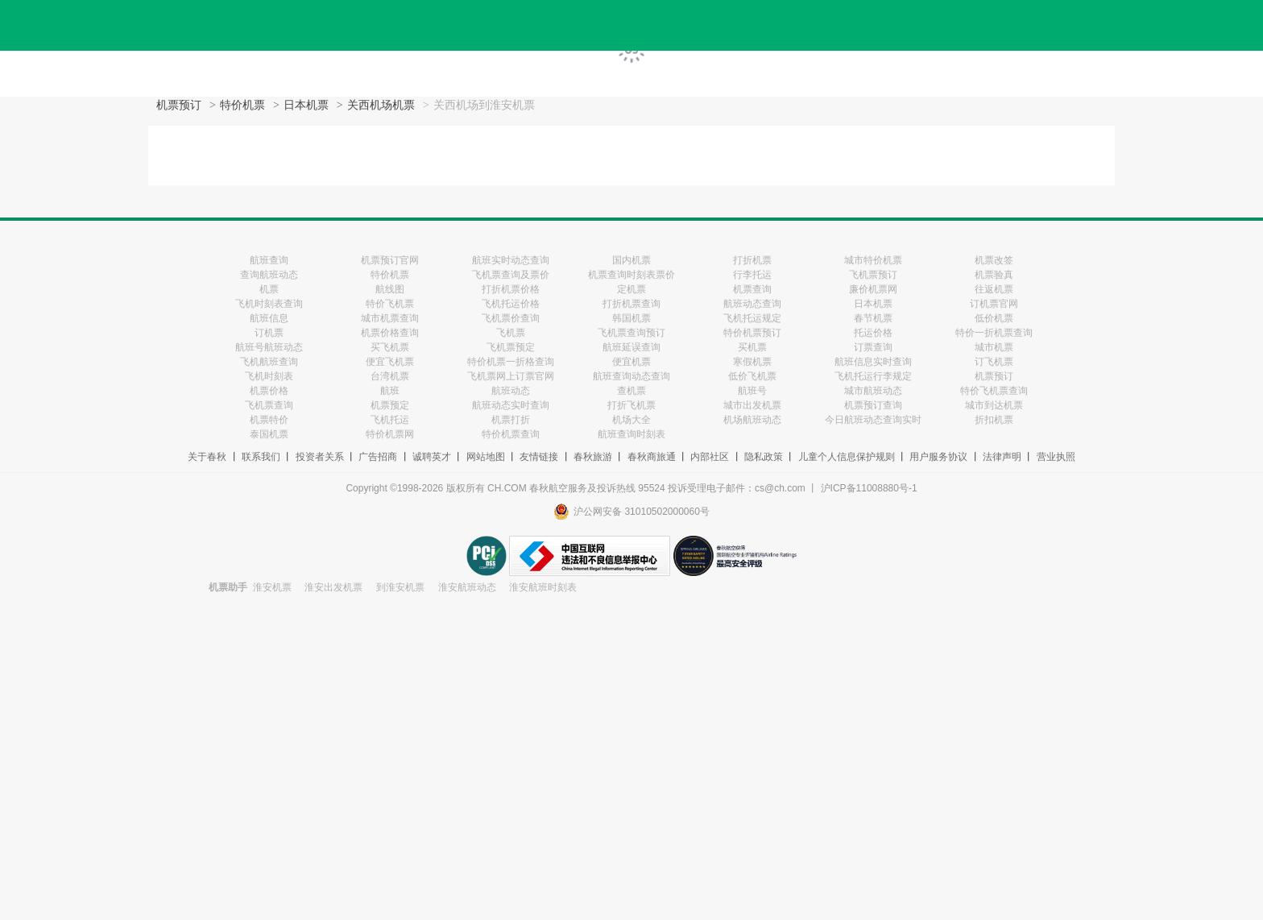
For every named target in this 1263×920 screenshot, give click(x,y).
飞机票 (510, 332)
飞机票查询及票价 (510, 274)
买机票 (752, 347)
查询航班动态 (269, 274)
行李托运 (752, 274)
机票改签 (994, 260)
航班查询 (269, 260)
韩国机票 (631, 318)
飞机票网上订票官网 (510, 376)
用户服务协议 (938, 456)
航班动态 (510, 390)
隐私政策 (763, 456)
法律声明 (1002, 456)
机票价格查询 (390, 332)
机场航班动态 (752, 419)
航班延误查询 (631, 347)
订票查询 (873, 347)
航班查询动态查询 (631, 376)
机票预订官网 (390, 260)
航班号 (752, 390)
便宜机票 (631, 361)
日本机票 (306, 105)
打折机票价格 (511, 289)
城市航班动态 (873, 390)
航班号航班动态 (269, 347)
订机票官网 (994, 303)
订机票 (269, 332)
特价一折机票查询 (994, 332)
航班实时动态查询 (510, 260)
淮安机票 (272, 587)
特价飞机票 (390, 303)
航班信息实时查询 (873, 361)
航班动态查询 (752, 303)
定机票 (631, 289)
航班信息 (269, 318)
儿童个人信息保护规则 (846, 456)
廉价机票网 (873, 289)
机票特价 (269, 419)
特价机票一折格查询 (510, 361)
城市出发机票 (752, 405)
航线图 (389, 289)
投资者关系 (320, 456)
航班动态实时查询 (510, 405)
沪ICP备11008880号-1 (869, 488)
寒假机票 (752, 361)
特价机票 (242, 105)
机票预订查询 (873, 405)
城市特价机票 (873, 260)
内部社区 (709, 456)
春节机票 (873, 318)
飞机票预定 (511, 347)
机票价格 (269, 390)
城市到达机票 (994, 405)
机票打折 (510, 419)
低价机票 (994, 318)
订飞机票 (994, 361)
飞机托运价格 (511, 303)
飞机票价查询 (511, 318)
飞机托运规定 (752, 318)
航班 (390, 390)
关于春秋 (207, 456)
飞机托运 (390, 419)
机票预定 (390, 405)
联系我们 (261, 456)
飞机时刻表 (269, 376)
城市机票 (994, 347)
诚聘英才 (431, 456)
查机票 (631, 390)
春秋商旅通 (651, 456)
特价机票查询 (511, 434)
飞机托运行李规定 (873, 376)
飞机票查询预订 (631, 332)
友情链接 (539, 456)
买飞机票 (390, 347)
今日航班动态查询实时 (873, 419)
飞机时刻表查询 (269, 303)
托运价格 (873, 332)
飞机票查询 (269, 405)
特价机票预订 (752, 332)
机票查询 (752, 289)
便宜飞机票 (390, 361)
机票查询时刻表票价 (631, 274)
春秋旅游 (593, 456)
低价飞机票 (752, 376)
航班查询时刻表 (631, 434)
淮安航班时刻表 (543, 587)
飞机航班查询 (269, 361)
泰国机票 (269, 434)
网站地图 (485, 456)
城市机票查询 (390, 318)
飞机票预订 (873, 274)
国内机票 (631, 260)
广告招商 (377, 456)
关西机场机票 (381, 105)
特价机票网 (390, 434)
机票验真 (994, 274)
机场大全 (631, 419)
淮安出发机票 (333, 587)
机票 (269, 289)
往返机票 (994, 289)
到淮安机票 (400, 587)
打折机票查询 (631, 303)
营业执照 (1056, 456)
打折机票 (752, 260)
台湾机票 (390, 376)
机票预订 (178, 105)
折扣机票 (994, 419)
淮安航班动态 (467, 587)
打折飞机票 (631, 405)
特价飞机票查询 (994, 390)
